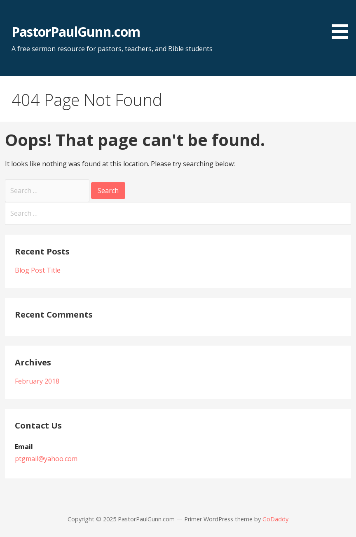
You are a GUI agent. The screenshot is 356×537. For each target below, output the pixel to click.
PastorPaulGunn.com (76, 31)
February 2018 (37, 381)
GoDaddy (275, 519)
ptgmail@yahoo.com (46, 458)
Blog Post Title (38, 270)
